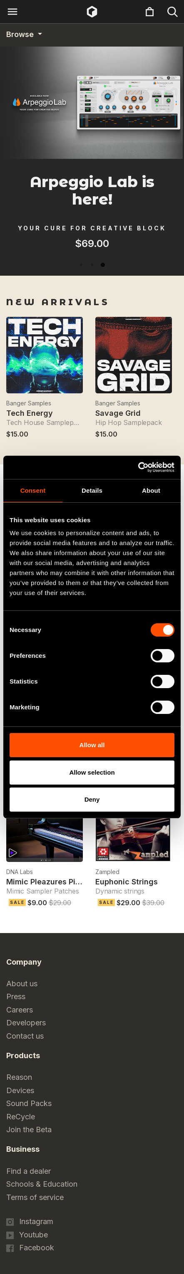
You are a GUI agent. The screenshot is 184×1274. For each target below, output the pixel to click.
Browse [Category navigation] (21, 34)
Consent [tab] (33, 490)
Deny (92, 799)
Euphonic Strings (126, 881)
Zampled (107, 871)
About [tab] (151, 490)
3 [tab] (103, 265)
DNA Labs (19, 871)
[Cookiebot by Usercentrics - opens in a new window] (138, 467)
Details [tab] (92, 490)
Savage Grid (118, 413)
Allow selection (91, 772)
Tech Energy (29, 413)
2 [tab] (92, 265)
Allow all (92, 744)
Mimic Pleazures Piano (47, 881)
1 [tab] (81, 265)
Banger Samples (28, 403)
